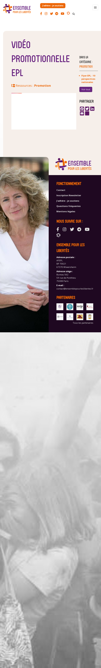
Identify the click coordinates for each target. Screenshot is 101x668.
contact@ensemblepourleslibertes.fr (74, 288)
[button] (95, 7)
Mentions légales (65, 211)
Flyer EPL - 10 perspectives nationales (88, 79)
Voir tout (85, 89)
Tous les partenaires (83, 322)
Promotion (42, 85)
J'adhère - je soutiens (52, 5)
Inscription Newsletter (68, 195)
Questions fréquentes (68, 206)
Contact (60, 190)
